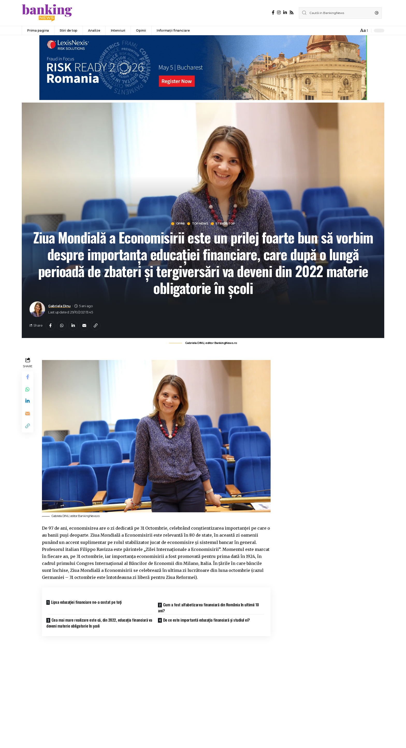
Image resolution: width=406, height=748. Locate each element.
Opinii (177, 224)
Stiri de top (227, 224)
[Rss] (291, 12)
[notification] (353, 30)
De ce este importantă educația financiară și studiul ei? (208, 620)
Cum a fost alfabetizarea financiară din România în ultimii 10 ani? (210, 608)
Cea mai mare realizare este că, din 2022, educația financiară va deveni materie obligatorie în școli (99, 623)
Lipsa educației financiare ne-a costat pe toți (88, 603)
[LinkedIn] (285, 12)
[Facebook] (273, 12)
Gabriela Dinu (59, 306)
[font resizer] (363, 30)
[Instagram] (279, 12)
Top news (199, 224)
